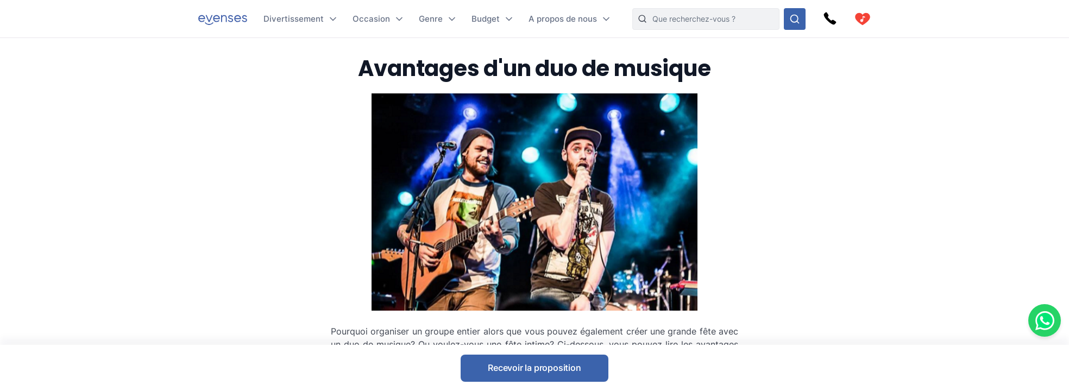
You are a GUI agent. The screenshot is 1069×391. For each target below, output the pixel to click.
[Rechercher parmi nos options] (795, 19)
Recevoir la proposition (534, 367)
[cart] (862, 19)
